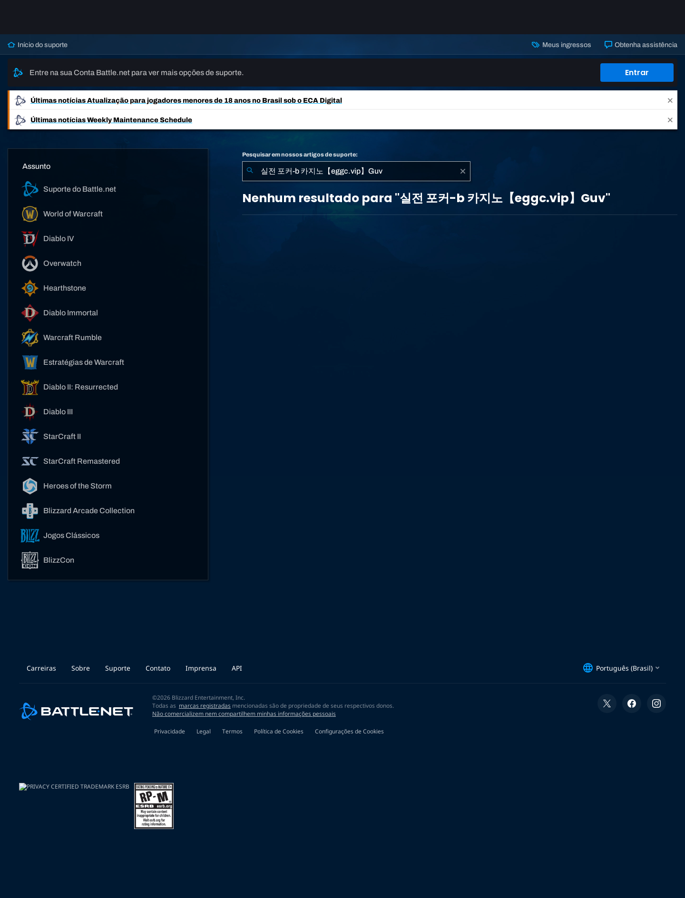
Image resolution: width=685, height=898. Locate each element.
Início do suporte (38, 45)
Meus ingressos (561, 45)
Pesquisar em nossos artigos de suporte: (300, 154)
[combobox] (356, 171)
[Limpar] (462, 171)
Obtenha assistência (641, 45)
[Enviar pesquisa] (249, 171)
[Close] (670, 100)
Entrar (637, 72)
